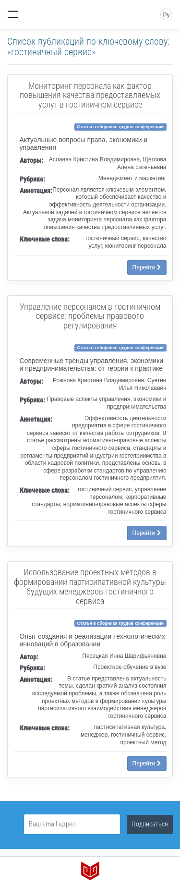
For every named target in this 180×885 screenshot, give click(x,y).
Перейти (146, 267)
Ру (166, 15)
